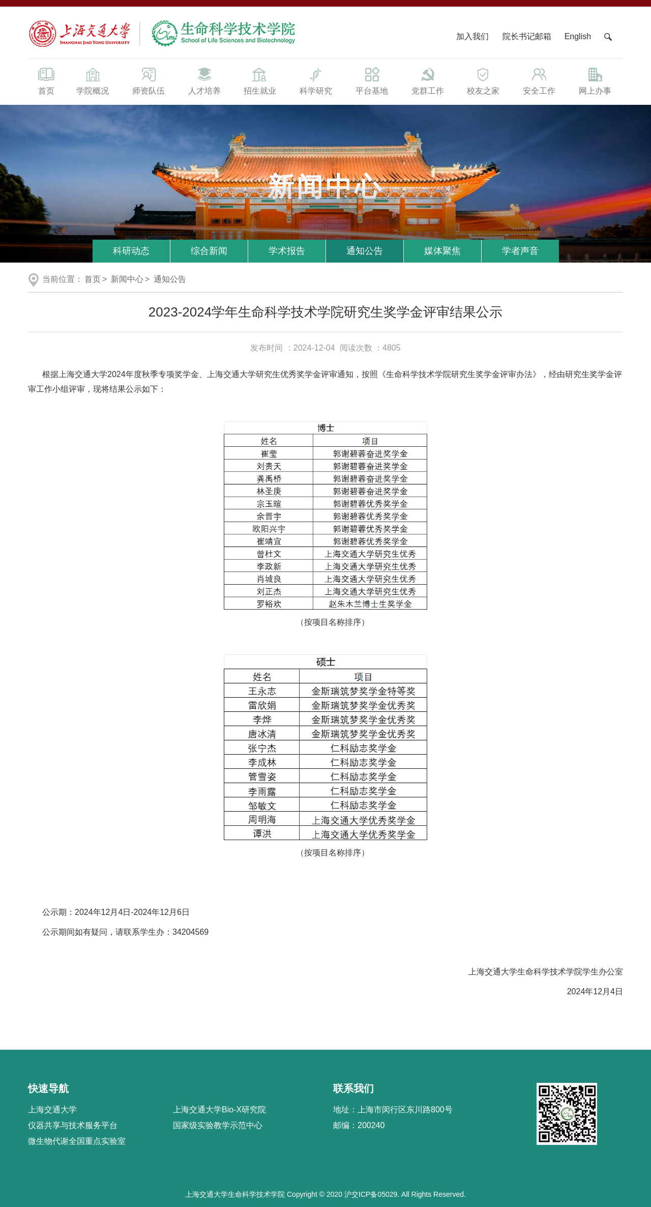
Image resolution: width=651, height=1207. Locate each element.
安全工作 (539, 80)
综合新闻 (209, 251)
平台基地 (372, 80)
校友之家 (484, 80)
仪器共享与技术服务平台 (72, 1125)
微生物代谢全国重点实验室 (77, 1141)
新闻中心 (127, 279)
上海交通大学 (52, 1109)
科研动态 (131, 251)
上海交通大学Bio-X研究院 (219, 1109)
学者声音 (520, 251)
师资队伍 (148, 80)
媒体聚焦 (442, 251)
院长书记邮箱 (526, 36)
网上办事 (595, 80)
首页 (46, 80)
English (578, 36)
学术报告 (287, 251)
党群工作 (428, 80)
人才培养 (204, 80)
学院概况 (93, 80)
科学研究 (316, 80)
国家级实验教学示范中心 (217, 1125)
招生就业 (260, 80)
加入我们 (473, 36)
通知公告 (364, 251)
